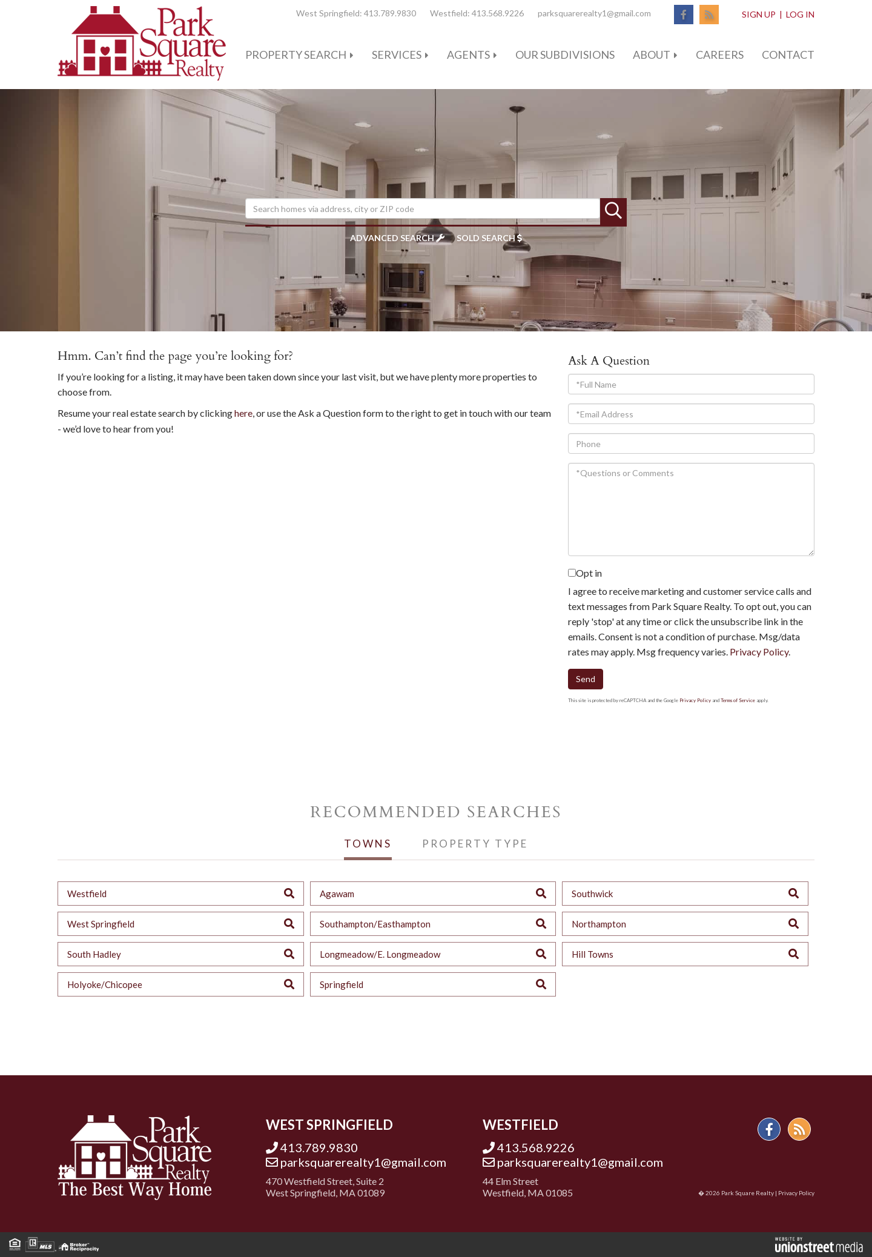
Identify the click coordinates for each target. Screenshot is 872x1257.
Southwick (592, 893)
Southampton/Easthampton (375, 923)
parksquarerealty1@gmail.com (594, 13)
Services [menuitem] (396, 54)
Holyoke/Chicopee (104, 984)
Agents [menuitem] (468, 54)
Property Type (475, 843)
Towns (368, 843)
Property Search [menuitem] (295, 54)
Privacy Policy (759, 651)
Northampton (599, 923)
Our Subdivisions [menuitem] (565, 54)
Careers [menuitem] (720, 54)
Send (585, 679)
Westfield (87, 893)
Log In (800, 14)
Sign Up (759, 14)
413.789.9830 (390, 13)
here (243, 413)
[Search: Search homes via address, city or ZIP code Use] (422, 208)
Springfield (341, 984)
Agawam (337, 893)
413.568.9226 (498, 13)
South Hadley (94, 954)
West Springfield (100, 923)
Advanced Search (392, 238)
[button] (613, 211)
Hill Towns (592, 954)
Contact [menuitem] (788, 54)
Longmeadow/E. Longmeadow (380, 954)
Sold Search (486, 238)
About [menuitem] (651, 54)
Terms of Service (738, 700)
